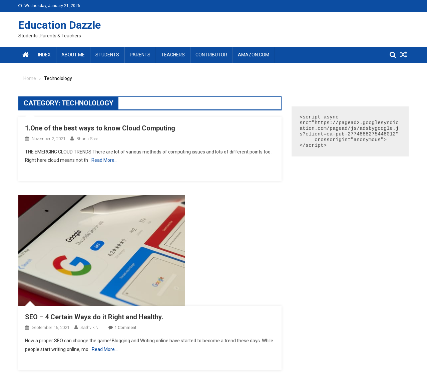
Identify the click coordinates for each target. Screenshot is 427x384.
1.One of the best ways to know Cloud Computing (100, 128)
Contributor (211, 54)
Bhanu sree (87, 138)
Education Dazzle (59, 25)
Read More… (104, 160)
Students (107, 54)
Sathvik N (89, 327)
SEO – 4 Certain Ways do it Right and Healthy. (94, 317)
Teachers (173, 54)
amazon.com (253, 54)
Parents (140, 54)
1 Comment (125, 327)
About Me (73, 54)
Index (44, 54)
